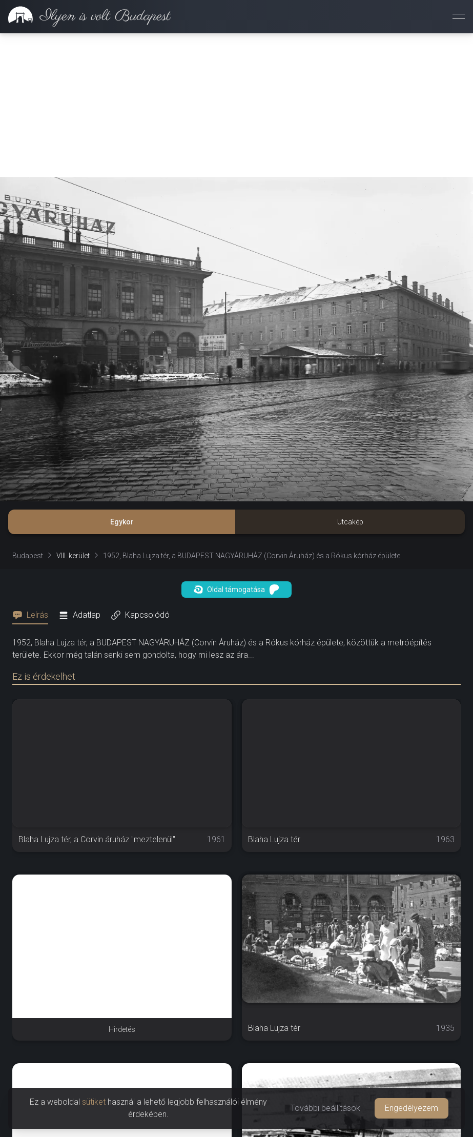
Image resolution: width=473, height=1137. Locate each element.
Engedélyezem (411, 1108)
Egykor (122, 522)
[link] (85, 16)
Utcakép (350, 522)
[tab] (33, 615)
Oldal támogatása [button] (236, 589)
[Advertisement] (236, 105)
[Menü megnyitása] (459, 16)
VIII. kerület (73, 556)
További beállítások (325, 1108)
